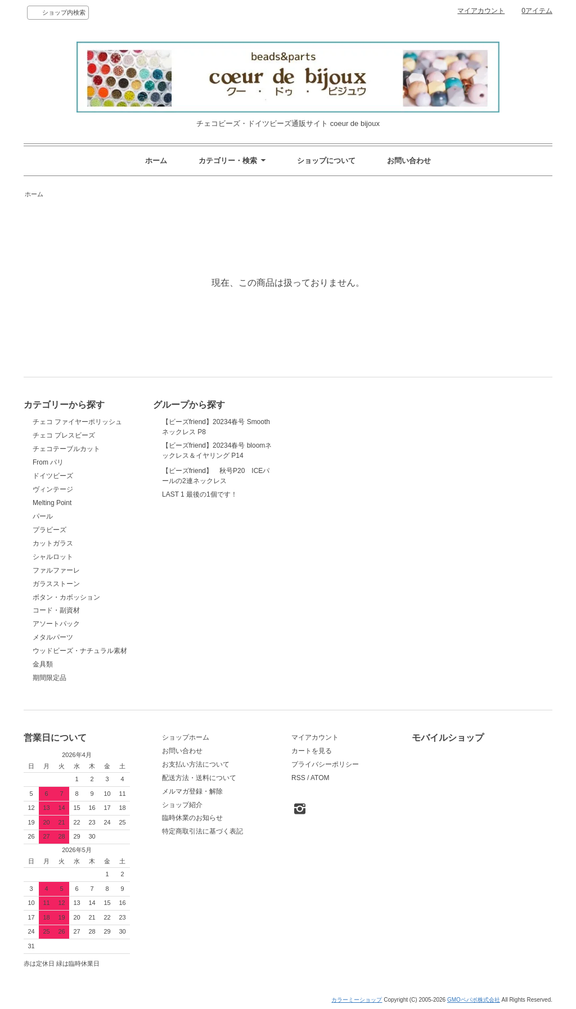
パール (43, 516)
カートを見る (311, 751)
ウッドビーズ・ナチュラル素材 (80, 651)
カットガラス (53, 543)
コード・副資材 (56, 610)
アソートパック (56, 624)
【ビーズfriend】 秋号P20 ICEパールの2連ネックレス (215, 503)
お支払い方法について (196, 764)
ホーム (156, 160)
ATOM (320, 778)
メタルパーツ (53, 637)
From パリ (48, 462)
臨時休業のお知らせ (192, 818)
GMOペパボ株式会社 (473, 1000)
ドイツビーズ (53, 476)
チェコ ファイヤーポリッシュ (77, 422)
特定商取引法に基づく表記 (202, 831)
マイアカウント (481, 11)
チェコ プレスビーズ (64, 435)
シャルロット (53, 557)
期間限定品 (49, 678)
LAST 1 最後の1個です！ (199, 551)
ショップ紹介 (182, 805)
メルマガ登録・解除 (192, 791)
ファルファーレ (56, 570)
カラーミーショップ (356, 1000)
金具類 (43, 664)
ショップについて (326, 160)
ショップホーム (185, 737)
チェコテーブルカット (66, 449)
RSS (298, 778)
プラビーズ (49, 530)
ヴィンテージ (53, 489)
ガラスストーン (56, 584)
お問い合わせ (409, 160)
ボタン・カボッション (66, 597)
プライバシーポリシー (325, 764)
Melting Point (52, 503)
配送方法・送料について (199, 778)
